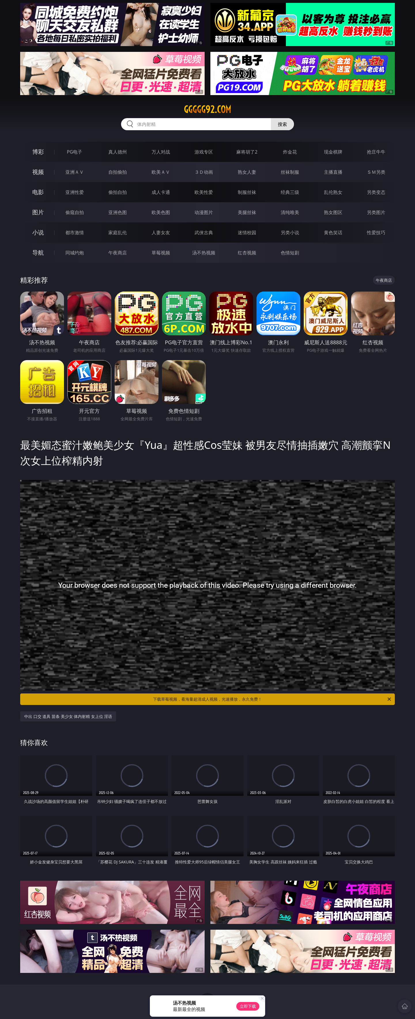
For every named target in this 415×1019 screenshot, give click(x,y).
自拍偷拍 (117, 172)
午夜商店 (117, 252)
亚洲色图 (117, 212)
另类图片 (376, 212)
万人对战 (161, 152)
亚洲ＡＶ (74, 172)
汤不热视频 (203, 252)
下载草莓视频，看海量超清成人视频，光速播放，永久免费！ (272, 699)
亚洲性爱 (74, 192)
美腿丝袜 (247, 212)
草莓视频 (161, 252)
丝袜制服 (290, 172)
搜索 (282, 124)
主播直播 (333, 172)
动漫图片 (204, 212)
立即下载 (248, 1006)
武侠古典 (204, 232)
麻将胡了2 (246, 152)
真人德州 (117, 152)
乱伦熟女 (333, 192)
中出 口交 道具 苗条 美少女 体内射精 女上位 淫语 (68, 716)
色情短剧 (290, 252)
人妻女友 (161, 232)
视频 (38, 172)
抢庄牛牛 (376, 152)
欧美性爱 (204, 192)
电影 (38, 192)
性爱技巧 (376, 232)
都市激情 (74, 232)
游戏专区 (204, 152)
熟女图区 (333, 212)
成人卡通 (161, 192)
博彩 (38, 152)
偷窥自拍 (74, 212)
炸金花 (290, 152)
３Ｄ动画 (204, 172)
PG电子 (74, 152)
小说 (38, 232)
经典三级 (290, 192)
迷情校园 (247, 232)
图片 (38, 212)
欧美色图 (161, 212)
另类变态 (376, 192)
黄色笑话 (333, 232)
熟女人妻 (247, 172)
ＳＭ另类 (376, 172)
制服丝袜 (247, 192)
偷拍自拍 (117, 192)
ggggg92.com (207, 109)
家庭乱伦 (117, 232)
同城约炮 (74, 252)
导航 (38, 252)
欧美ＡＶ (161, 172)
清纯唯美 (290, 212)
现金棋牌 (333, 152)
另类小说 (290, 232)
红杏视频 (247, 252)
